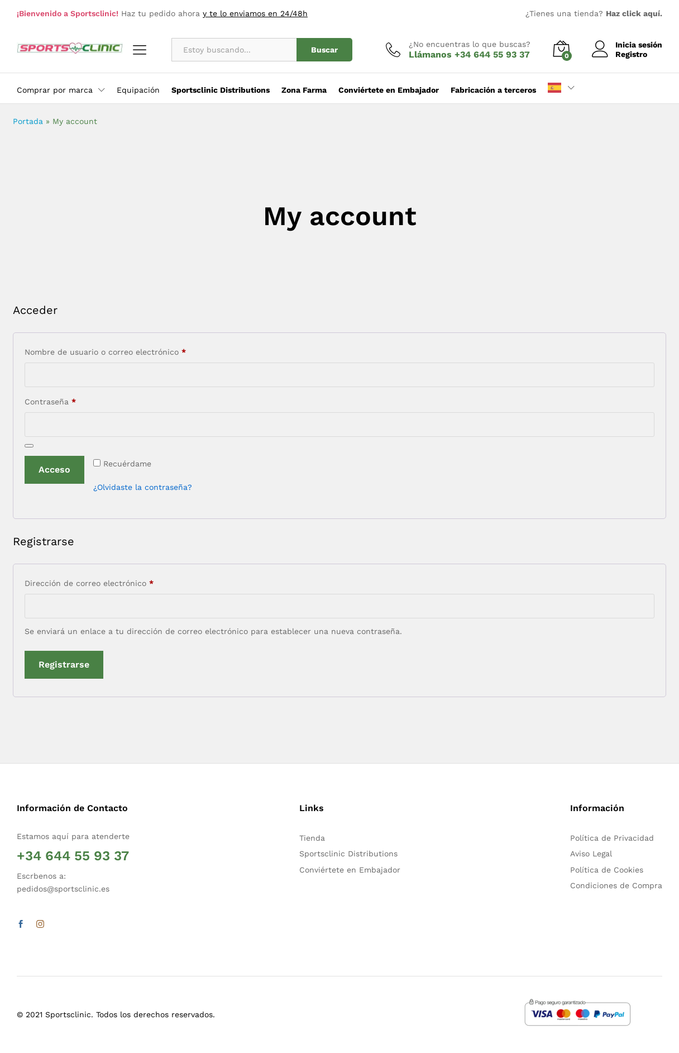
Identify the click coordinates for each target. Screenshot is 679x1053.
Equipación (138, 90)
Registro (631, 54)
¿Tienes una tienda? (593, 13)
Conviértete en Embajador (349, 869)
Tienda (312, 837)
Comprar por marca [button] (55, 90)
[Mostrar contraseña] (29, 445)
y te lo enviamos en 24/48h (255, 13)
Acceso (54, 469)
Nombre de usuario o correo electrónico (126, 350)
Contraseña (71, 400)
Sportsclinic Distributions (348, 853)
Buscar (324, 49)
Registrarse (64, 664)
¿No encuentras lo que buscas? (469, 44)
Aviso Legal (591, 853)
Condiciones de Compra (616, 885)
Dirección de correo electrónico (109, 581)
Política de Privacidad (612, 837)
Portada (28, 121)
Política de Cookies (606, 869)
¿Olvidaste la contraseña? (142, 487)
